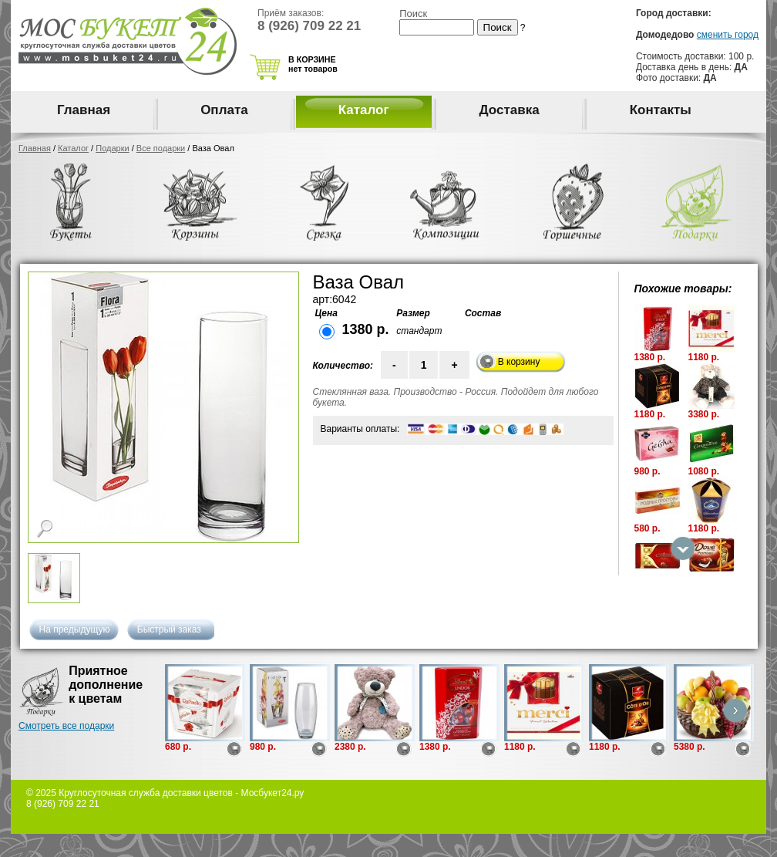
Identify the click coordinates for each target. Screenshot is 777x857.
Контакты (660, 110)
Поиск (413, 13)
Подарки (112, 148)
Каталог (363, 110)
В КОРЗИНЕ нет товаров (313, 64)
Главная (83, 110)
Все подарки (160, 148)
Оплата (224, 110)
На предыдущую (74, 629)
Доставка (509, 110)
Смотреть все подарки (66, 725)
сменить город (727, 34)
